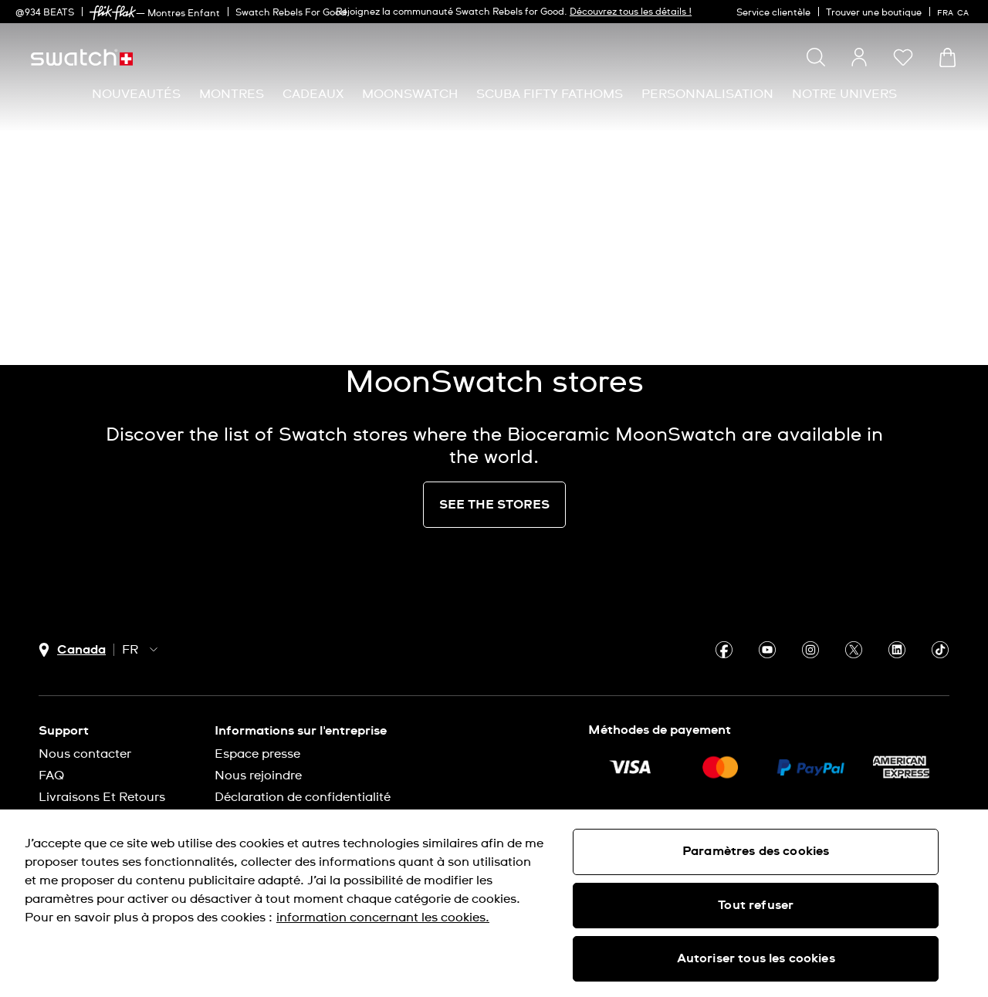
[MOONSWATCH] (410, 94)
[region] (494, 903)
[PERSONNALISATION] (707, 94)
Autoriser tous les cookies (756, 958)
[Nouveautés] (136, 94)
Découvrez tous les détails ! (631, 12)
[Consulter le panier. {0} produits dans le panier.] (947, 57)
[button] (903, 57)
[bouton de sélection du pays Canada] (72, 650)
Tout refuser (755, 905)
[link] (113, 12)
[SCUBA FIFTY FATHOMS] (549, 94)
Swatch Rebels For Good (291, 13)
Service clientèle (773, 13)
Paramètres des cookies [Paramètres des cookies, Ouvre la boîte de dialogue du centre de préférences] (756, 851)
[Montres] (231, 94)
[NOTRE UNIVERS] (844, 94)
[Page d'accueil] (82, 57)
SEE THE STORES (494, 504)
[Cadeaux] (313, 94)
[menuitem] (136, 94)
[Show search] (816, 57)
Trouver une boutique (874, 13)
